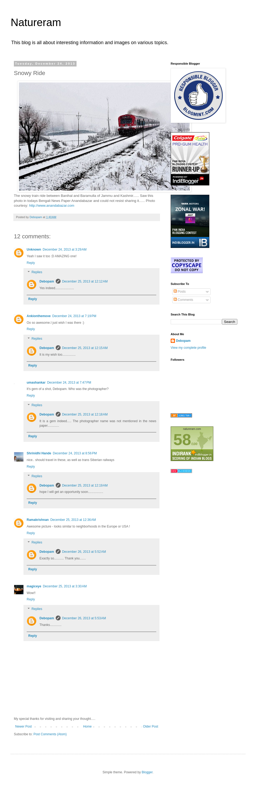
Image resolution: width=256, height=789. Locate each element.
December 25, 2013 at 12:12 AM (85, 281)
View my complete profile (188, 348)
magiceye (34, 586)
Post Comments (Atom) (50, 734)
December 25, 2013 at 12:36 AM (73, 520)
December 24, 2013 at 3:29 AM (64, 249)
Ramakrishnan (38, 520)
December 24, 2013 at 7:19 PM (74, 316)
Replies (36, 272)
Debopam (46, 281)
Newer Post (23, 726)
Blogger (147, 772)
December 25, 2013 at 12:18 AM (85, 414)
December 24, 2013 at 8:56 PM (75, 453)
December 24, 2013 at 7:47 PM (69, 382)
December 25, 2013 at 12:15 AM (85, 348)
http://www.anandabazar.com (51, 205)
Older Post (150, 726)
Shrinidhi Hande (39, 453)
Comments (183, 300)
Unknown (34, 249)
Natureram (36, 22)
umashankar (36, 382)
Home (87, 726)
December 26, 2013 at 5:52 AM (84, 552)
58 (182, 440)
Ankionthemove (39, 316)
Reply (31, 263)
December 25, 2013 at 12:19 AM (85, 485)
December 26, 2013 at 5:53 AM (84, 618)
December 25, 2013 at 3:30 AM (65, 586)
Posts (180, 291)
